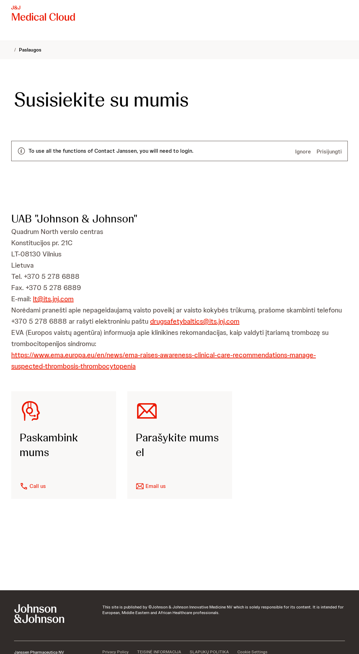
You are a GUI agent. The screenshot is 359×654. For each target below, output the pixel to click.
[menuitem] (14, 34)
